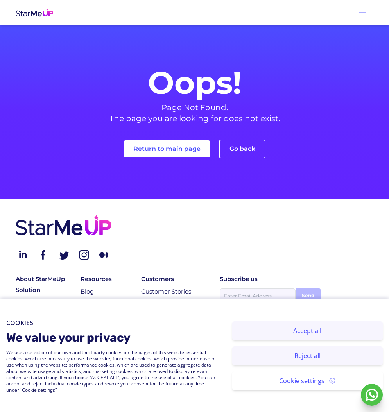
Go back (242, 148)
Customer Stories (166, 291)
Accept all (307, 330)
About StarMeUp (40, 279)
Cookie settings (307, 380)
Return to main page (167, 148)
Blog (87, 291)
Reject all (307, 355)
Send (308, 295)
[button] (362, 12)
